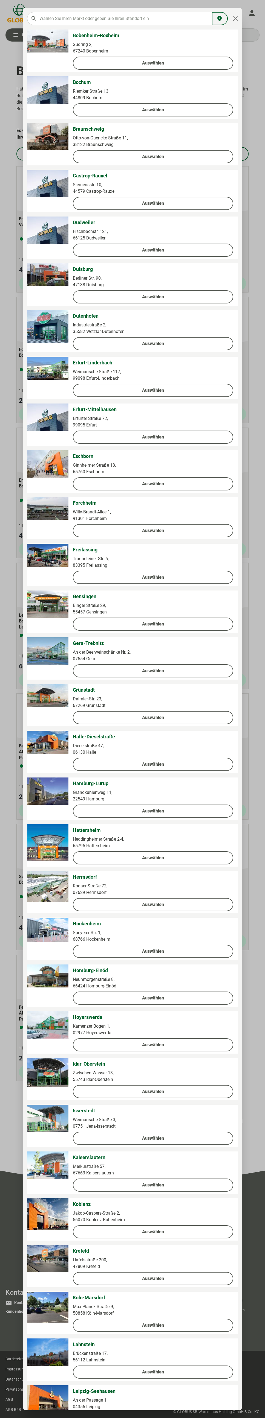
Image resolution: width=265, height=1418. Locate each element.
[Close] (235, 18)
